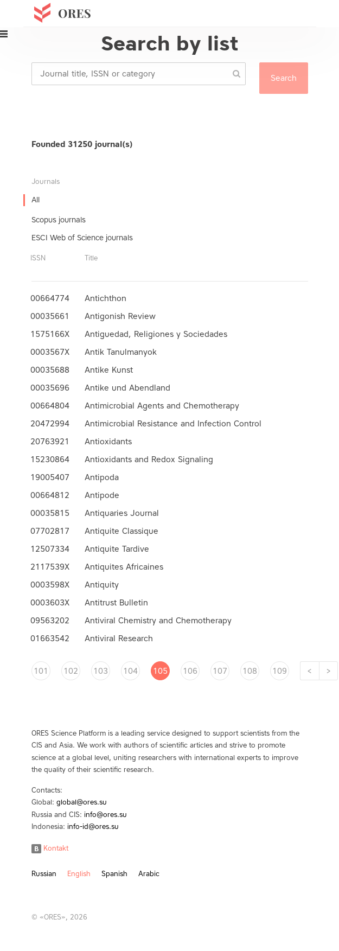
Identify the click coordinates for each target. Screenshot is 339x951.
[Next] (328, 670)
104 (130, 671)
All (35, 200)
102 (70, 671)
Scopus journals (58, 220)
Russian (43, 874)
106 (190, 671)
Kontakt (49, 848)
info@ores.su (105, 814)
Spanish (114, 874)
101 (41, 671)
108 (249, 671)
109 (279, 671)
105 (160, 671)
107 (220, 671)
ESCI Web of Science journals (82, 237)
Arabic (148, 874)
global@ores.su (81, 802)
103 (100, 671)
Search (284, 78)
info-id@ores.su (93, 826)
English (79, 874)
